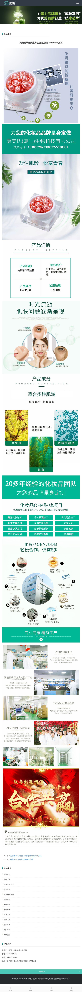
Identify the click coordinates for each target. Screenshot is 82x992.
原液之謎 (7, 920)
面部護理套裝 (9, 884)
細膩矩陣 (7, 910)
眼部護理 (7, 904)
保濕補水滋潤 (9, 894)
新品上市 (7, 879)
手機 (30, 988)
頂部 (72, 988)
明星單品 (7, 874)
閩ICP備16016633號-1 (62, 979)
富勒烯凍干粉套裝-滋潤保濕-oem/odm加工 (26, 856)
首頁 (10, 988)
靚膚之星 (7, 915)
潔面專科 (7, 930)
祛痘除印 (7, 899)
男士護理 (7, 935)
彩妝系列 (7, 925)
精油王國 (7, 889)
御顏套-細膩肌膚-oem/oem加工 (21, 859)
